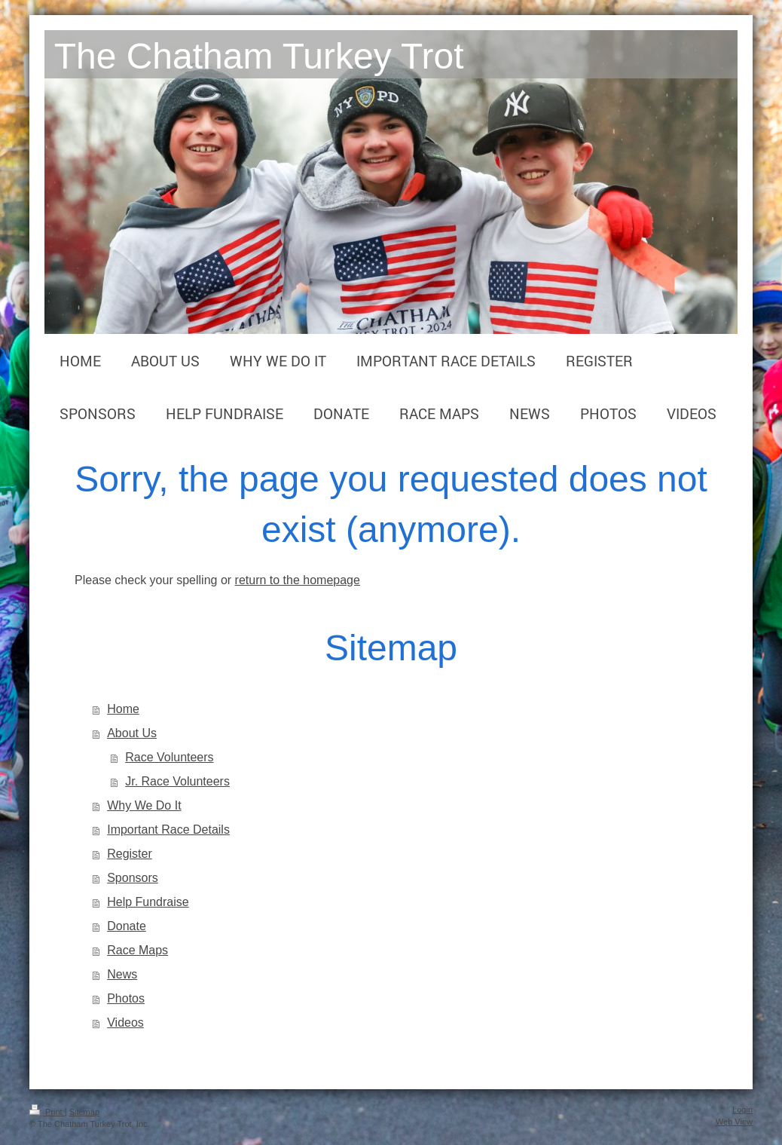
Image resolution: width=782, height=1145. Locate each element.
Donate (126, 926)
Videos (125, 1022)
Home (123, 709)
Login (742, 1109)
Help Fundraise (148, 901)
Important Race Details (168, 829)
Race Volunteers (169, 757)
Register (129, 853)
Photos (126, 998)
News (122, 974)
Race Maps (137, 950)
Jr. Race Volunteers (177, 781)
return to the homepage (297, 580)
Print (47, 1111)
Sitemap (84, 1111)
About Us (132, 733)
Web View (734, 1121)
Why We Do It (144, 805)
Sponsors (132, 877)
